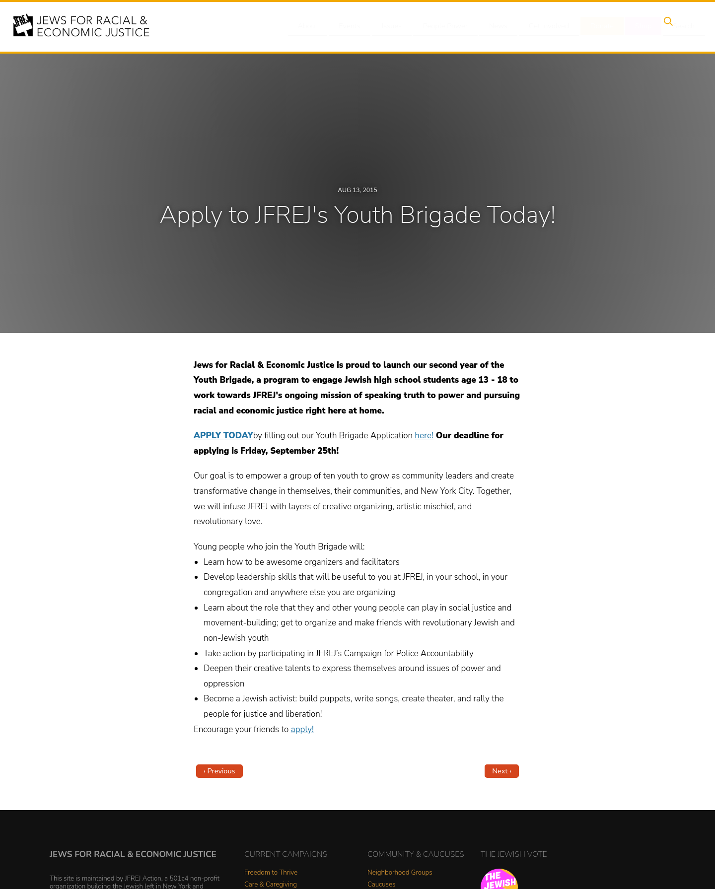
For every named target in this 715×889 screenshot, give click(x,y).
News (490, 26)
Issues (387, 26)
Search (666, 26)
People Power (438, 26)
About (308, 26)
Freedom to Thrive (270, 873)
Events (347, 26)
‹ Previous (219, 771)
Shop (628, 26)
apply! (302, 729)
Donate (590, 26)
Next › (501, 771)
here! (424, 435)
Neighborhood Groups (399, 873)
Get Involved (538, 26)
